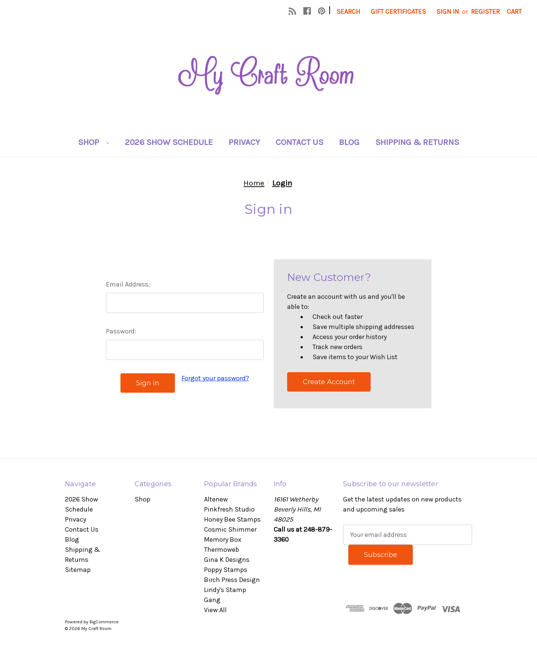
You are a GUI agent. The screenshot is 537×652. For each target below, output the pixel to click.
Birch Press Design (232, 580)
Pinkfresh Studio (229, 509)
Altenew (216, 499)
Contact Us (299, 142)
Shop (93, 142)
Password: (121, 331)
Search (348, 11)
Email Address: (128, 284)
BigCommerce (104, 621)
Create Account (329, 382)
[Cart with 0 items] (514, 11)
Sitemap (78, 570)
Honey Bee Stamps (232, 519)
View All (215, 610)
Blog (349, 142)
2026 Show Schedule (169, 142)
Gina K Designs (226, 560)
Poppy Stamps (225, 570)
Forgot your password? (215, 378)
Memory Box (222, 539)
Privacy (244, 142)
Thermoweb (221, 549)
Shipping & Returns (417, 142)
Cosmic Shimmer (230, 529)
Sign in (447, 11)
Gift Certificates (398, 11)
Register (485, 11)
